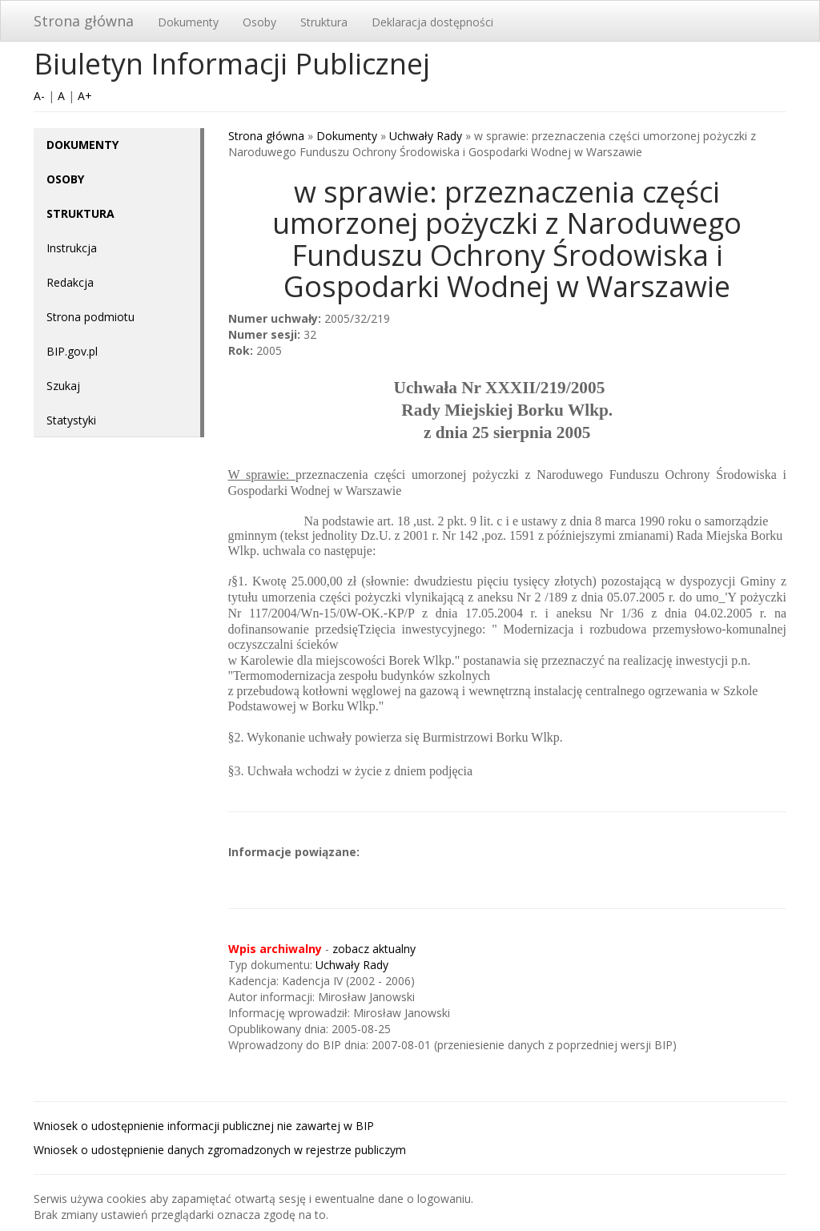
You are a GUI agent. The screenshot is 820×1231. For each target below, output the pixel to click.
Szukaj (63, 385)
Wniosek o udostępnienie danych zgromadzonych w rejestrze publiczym (220, 1149)
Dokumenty (188, 22)
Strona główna (84, 20)
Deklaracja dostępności (432, 22)
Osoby (259, 22)
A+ (85, 95)
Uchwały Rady (425, 135)
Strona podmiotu (90, 316)
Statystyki (71, 420)
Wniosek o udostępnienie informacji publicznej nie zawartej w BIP (204, 1125)
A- (39, 95)
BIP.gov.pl (72, 351)
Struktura (324, 22)
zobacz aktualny (374, 948)
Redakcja (70, 282)
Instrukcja (71, 247)
